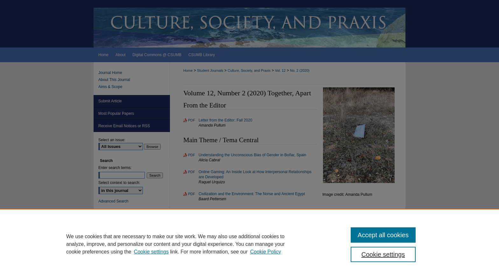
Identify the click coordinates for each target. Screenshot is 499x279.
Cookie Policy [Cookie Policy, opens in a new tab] (265, 251)
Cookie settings (151, 251)
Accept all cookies (383, 235)
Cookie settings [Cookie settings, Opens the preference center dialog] (383, 254)
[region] (249, 244)
